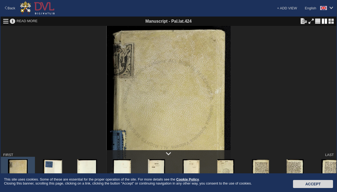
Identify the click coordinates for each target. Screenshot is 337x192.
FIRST (8, 155)
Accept (313, 184)
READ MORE (27, 21)
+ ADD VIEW (287, 8)
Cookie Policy (187, 179)
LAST (329, 155)
